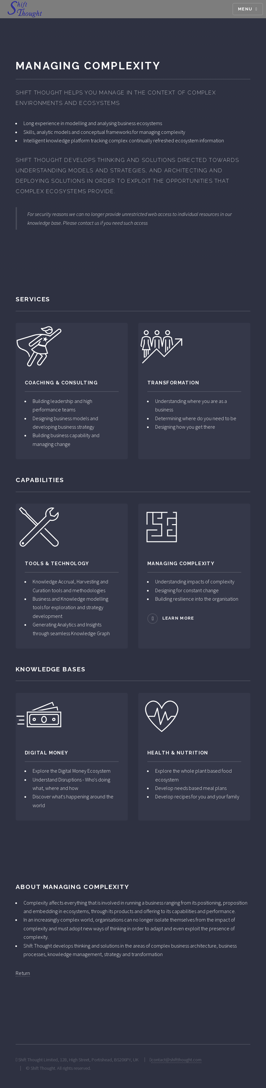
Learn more (178, 618)
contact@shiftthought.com (176, 1060)
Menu (245, 9)
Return (23, 973)
